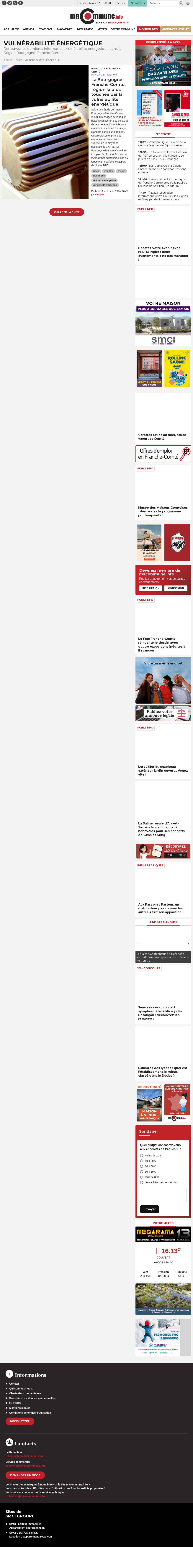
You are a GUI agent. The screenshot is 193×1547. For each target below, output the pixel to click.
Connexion (176, 588)
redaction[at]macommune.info (24, 1456)
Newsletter (20, 1421)
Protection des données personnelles (32, 1398)
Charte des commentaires (25, 1393)
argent (96, 171)
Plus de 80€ (152, 1177)
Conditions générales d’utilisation (30, 1412)
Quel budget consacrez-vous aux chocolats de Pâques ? (160, 1147)
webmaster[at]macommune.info (25, 1496)
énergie (121, 171)
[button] (181, 3)
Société (112, 75)
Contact (14, 1383)
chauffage (109, 171)
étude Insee (99, 175)
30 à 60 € (150, 1166)
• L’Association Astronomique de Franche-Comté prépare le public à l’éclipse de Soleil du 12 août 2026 (162, 183)
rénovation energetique (104, 180)
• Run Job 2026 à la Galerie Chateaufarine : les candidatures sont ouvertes (162, 169)
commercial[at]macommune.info (26, 1465)
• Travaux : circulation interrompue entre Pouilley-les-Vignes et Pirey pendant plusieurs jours (163, 196)
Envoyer (150, 1209)
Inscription (150, 588)
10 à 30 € (150, 1160)
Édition (101, 22)
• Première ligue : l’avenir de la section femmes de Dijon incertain (162, 143)
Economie (98, 75)
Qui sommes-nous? (21, 1388)
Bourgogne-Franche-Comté (106, 70)
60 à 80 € (150, 1171)
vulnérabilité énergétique (105, 185)
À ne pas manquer (163, 922)
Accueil (9, 60)
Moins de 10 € (153, 1155)
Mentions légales (19, 1407)
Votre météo (163, 1223)
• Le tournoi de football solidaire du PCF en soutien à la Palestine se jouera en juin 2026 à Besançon (163, 155)
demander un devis (25, 1475)
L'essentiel (163, 134)
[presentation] (138, 943)
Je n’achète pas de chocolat (161, 1182)
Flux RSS (15, 1403)
